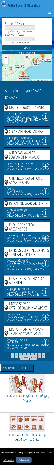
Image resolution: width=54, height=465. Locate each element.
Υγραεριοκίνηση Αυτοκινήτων (19, 163)
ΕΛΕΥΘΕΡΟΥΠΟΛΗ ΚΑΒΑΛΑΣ (36, 345)
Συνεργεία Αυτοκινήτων (17, 339)
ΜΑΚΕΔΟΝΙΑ (21, 122)
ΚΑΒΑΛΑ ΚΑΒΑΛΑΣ (14, 119)
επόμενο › (24, 357)
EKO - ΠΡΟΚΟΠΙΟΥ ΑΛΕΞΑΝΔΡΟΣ (21, 227)
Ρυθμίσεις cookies (8, 460)
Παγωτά (10, 189)
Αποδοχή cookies (24, 460)
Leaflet (33, 80)
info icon (45, 117)
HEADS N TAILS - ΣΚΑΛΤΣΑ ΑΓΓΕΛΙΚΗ (26, 280)
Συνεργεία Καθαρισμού (17, 260)
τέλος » (33, 357)
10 (6, 332)
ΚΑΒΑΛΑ (10, 122)
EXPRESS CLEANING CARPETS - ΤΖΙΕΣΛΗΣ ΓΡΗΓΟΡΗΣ (29, 252)
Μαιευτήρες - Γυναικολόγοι (19, 138)
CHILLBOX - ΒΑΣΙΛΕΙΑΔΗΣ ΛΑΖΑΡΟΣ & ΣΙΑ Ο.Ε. (26, 180)
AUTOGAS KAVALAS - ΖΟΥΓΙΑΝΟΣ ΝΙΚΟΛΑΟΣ (24, 155)
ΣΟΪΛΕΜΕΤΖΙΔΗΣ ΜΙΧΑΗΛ (26, 131)
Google (48, 80)
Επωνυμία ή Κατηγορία (15, 23)
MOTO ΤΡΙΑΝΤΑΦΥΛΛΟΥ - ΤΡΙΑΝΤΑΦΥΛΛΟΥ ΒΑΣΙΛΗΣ (26, 331)
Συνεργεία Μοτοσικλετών (18, 314)
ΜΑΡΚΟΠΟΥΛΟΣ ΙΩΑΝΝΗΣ (27, 107)
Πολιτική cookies (46, 452)
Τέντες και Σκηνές (14, 114)
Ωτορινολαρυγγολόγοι (16, 210)
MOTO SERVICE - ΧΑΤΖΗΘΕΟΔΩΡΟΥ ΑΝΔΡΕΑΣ (28, 306)
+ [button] (6, 58)
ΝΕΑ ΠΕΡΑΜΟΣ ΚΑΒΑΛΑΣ (35, 119)
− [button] (6, 62)
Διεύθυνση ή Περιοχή (15, 34)
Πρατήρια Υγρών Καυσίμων (18, 235)
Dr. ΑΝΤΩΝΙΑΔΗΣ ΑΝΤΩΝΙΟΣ (28, 203)
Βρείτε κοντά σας (27, 52)
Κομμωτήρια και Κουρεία (18, 289)
